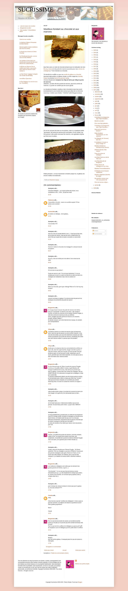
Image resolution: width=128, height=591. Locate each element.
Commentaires (97, 234)
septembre (98, 99)
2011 (95, 80)
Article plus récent (49, 550)
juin (96, 106)
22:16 (49, 194)
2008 (95, 87)
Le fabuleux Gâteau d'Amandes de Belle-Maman (28, 43)
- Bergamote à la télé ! (25, 28)
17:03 (49, 407)
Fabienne (50, 200)
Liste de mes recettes (25, 39)
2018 (95, 64)
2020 (95, 59)
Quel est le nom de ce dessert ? (100, 130)
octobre (97, 96)
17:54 (49, 543)
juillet (96, 103)
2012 (95, 78)
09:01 (49, 290)
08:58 (49, 279)
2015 (95, 71)
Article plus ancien (80, 550)
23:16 (49, 226)
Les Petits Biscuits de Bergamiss (100, 161)
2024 (95, 52)
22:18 (49, 206)
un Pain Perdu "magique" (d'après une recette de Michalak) (29, 74)
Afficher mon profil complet (82, 563)
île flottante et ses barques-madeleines (102, 171)
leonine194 (51, 211)
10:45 (49, 340)
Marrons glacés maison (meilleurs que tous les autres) (28, 47)
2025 (95, 50)
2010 (95, 83)
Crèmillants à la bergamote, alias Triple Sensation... (102, 118)
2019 (95, 62)
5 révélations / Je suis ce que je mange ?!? (101, 143)
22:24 (49, 216)
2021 (95, 57)
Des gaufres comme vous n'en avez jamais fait (101, 179)
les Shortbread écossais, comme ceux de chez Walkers (28, 56)
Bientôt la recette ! (99, 121)
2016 (95, 69)
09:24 (49, 302)
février (97, 115)
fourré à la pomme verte (61, 78)
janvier (97, 185)
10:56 (49, 384)
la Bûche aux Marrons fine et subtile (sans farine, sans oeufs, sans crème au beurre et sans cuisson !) (28, 69)
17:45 (49, 490)
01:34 (49, 239)
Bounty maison (48, 69)
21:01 (49, 395)
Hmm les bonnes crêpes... (101, 182)
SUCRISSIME (35, 9)
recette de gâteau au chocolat (72, 74)
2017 (95, 66)
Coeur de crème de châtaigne (100, 154)
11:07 (49, 458)
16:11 (49, 530)
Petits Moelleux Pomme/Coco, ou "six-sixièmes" (101, 135)
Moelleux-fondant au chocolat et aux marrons (102, 146)
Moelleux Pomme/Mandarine (102, 168)
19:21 (49, 513)
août (96, 101)
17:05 (49, 427)
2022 (95, 55)
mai (96, 108)
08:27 (49, 251)
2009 (95, 85)
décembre (98, 92)
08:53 (49, 262)
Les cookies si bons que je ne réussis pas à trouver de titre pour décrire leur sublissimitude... (28, 62)
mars (96, 113)
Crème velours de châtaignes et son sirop (101, 165)
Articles (95, 230)
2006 (95, 188)
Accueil (64, 550)
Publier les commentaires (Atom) (59, 553)
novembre (98, 94)
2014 (95, 73)
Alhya (49, 329)
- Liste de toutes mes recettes (27, 26)
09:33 (49, 324)
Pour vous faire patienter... (102, 123)
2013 (95, 76)
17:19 (49, 442)
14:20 (49, 478)
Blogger (80, 582)
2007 (95, 90)
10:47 (49, 359)
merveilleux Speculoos (26, 78)
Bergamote (51, 307)
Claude (50, 495)
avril (96, 110)
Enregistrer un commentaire (53, 546)
